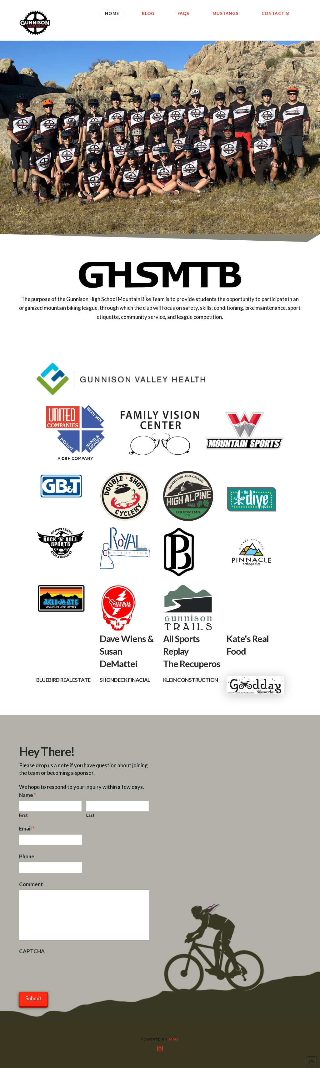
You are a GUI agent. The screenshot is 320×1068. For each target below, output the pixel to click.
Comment (31, 884)
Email (27, 828)
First (23, 815)
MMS (174, 1039)
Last (90, 815)
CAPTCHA (32, 951)
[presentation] (66, 969)
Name (27, 795)
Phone (26, 856)
